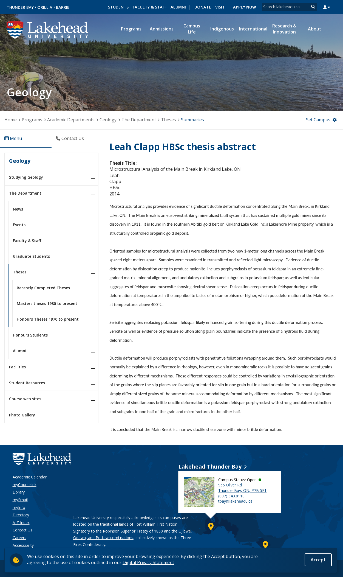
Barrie (62, 7)
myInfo (19, 507)
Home (10, 120)
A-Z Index (21, 522)
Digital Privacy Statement (148, 562)
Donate (202, 7)
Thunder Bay (20, 7)
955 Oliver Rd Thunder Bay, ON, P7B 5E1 (242, 487)
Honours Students (30, 335)
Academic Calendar (30, 477)
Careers (19, 537)
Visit (220, 7)
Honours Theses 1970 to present (48, 319)
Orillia (44, 7)
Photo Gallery (22, 415)
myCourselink (24, 484)
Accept (318, 560)
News (18, 209)
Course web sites (25, 398)
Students (118, 7)
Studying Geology (26, 177)
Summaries (192, 120)
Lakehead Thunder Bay (210, 466)
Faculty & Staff (149, 7)
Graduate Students (31, 256)
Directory (21, 514)
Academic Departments (71, 120)
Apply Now (244, 7)
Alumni (178, 7)
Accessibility (23, 545)
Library (19, 492)
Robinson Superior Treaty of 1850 (133, 531)
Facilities (17, 366)
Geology (108, 120)
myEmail (20, 499)
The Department (138, 120)
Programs (32, 120)
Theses (168, 120)
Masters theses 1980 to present (47, 303)
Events (19, 224)
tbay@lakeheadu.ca (235, 501)
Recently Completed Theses (43, 287)
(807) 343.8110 (231, 495)
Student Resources (27, 382)
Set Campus (318, 120)
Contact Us (22, 530)
